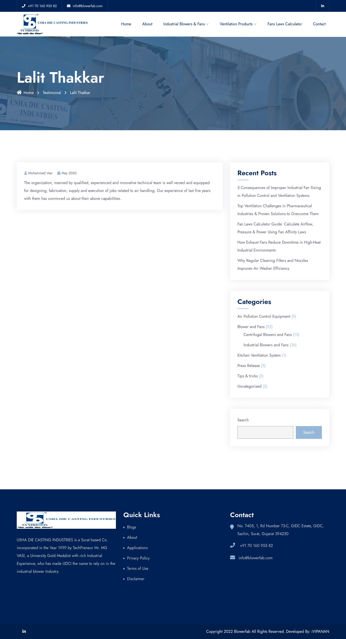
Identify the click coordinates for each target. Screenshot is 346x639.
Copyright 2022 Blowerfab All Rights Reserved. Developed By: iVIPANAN (267, 631)
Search (243, 420)
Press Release (248, 365)
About (147, 24)
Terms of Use (137, 568)
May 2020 (67, 173)
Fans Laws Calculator (284, 24)
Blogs (131, 527)
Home (126, 24)
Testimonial (52, 93)
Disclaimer (135, 579)
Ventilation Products (236, 24)
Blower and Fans (251, 327)
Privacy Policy (139, 558)
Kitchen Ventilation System (259, 355)
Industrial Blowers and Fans (266, 345)
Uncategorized (249, 386)
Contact (319, 24)
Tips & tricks (247, 376)
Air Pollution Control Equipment (263, 316)
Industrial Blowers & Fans (184, 24)
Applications (137, 548)
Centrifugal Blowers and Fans (268, 334)
